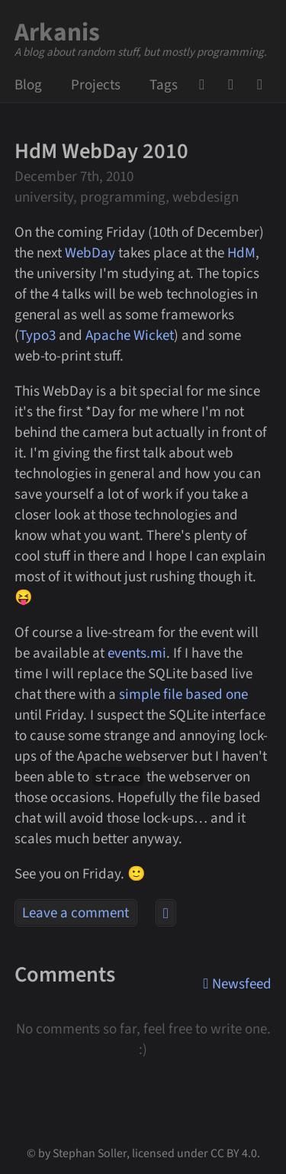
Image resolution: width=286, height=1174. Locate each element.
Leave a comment (75, 913)
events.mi (137, 653)
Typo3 (37, 335)
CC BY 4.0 (233, 1153)
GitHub (206, 85)
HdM (241, 253)
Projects (96, 85)
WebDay (90, 253)
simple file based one (183, 694)
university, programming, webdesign (126, 197)
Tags (163, 85)
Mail (235, 85)
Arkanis (57, 32)
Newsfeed (264, 85)
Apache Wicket (129, 335)
